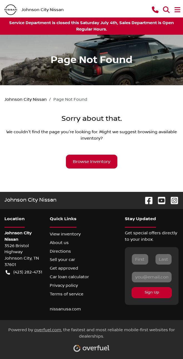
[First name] (140, 259)
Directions (60, 251)
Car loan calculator (69, 276)
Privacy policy (64, 285)
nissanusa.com (65, 309)
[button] (155, 9)
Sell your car (62, 259)
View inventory (65, 234)
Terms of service (66, 294)
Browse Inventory (91, 161)
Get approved (64, 268)
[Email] (152, 277)
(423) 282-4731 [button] (24, 272)
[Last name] (163, 259)
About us (59, 242)
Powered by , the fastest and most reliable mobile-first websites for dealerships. (91, 337)
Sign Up (152, 292)
